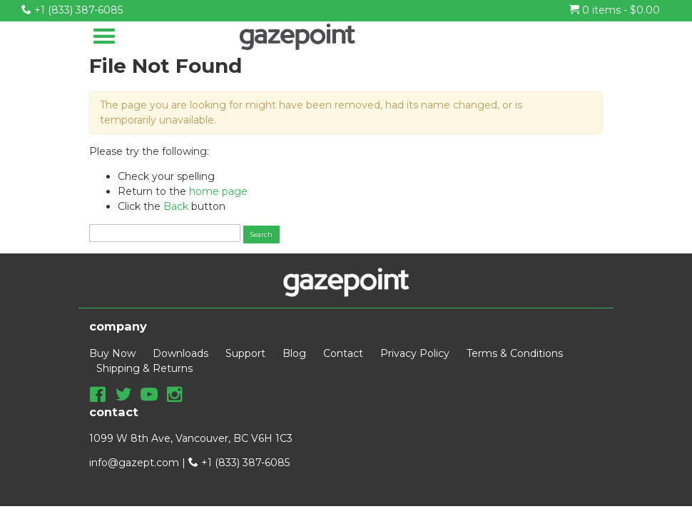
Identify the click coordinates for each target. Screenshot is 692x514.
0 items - (614, 10)
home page (218, 191)
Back (175, 206)
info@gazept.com (134, 462)
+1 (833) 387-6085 (72, 10)
